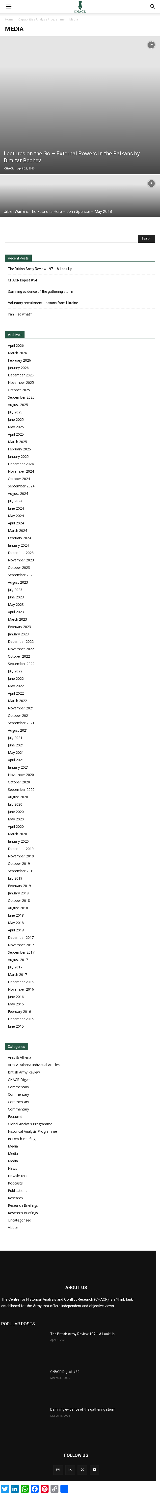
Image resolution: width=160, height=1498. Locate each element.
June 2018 (16, 915)
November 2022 (21, 649)
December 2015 (21, 1019)
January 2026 (18, 367)
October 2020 (19, 782)
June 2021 (16, 745)
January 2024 (18, 545)
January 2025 (18, 456)
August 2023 (18, 582)
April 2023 (16, 612)
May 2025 (16, 427)
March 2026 (17, 353)
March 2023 (17, 619)
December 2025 (21, 375)
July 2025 (15, 412)
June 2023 (16, 597)
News (12, 1168)
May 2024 (16, 515)
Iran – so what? (20, 314)
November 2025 (21, 382)
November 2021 (21, 708)
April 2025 (16, 434)
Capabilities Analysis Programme (41, 19)
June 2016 (16, 996)
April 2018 (16, 930)
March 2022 (17, 700)
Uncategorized (19, 1220)
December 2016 (21, 982)
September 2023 (21, 575)
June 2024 (16, 508)
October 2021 (19, 715)
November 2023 (21, 560)
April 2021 (16, 760)
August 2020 (18, 797)
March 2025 (17, 441)
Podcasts (15, 1183)
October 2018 (19, 900)
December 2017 (21, 937)
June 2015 (16, 1026)
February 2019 (19, 885)
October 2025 (19, 390)
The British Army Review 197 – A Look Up (40, 269)
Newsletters (17, 1175)
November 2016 (21, 989)
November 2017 (21, 945)
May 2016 (16, 1004)
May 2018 (16, 922)
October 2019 (19, 863)
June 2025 (16, 419)
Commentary (18, 1087)
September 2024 (21, 486)
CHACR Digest (19, 1079)
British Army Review (24, 1072)
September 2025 (21, 397)
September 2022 (21, 663)
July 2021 (15, 737)
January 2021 (18, 767)
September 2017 (21, 952)
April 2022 (16, 693)
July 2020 (15, 804)
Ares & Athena (19, 1057)
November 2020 (21, 774)
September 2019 (21, 871)
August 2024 (18, 493)
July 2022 (15, 671)
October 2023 (19, 567)
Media (13, 1146)
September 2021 (21, 723)
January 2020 (18, 841)
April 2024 (16, 523)
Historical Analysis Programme (32, 1131)
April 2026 (16, 345)
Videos (13, 1227)
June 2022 (16, 678)
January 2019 (18, 893)
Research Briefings (23, 1205)
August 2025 (18, 404)
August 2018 (18, 908)
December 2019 (21, 848)
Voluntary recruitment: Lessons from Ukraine (43, 303)
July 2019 (15, 878)
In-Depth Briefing (21, 1138)
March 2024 (17, 530)
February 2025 (19, 449)
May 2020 (16, 819)
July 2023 (15, 589)
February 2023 (19, 626)
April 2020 (16, 826)
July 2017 (15, 967)
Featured (15, 1116)
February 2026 (19, 360)
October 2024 (19, 478)
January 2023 (18, 634)
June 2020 (16, 811)
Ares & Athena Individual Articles (34, 1064)
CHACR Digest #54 (22, 280)
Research (15, 1198)
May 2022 (16, 686)
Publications (17, 1190)
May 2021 (16, 752)
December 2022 (21, 641)
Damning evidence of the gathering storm (40, 292)
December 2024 (21, 464)
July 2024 (15, 501)
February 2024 (19, 538)
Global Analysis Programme (30, 1124)
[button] (8, 6)
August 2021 (18, 730)
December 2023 (21, 552)
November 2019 (21, 856)
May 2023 (16, 604)
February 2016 (19, 1011)
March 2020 (17, 834)
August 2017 (18, 959)
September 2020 (21, 789)
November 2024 (21, 471)
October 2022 (19, 656)
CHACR (9, 168)
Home (9, 19)
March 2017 (17, 974)
